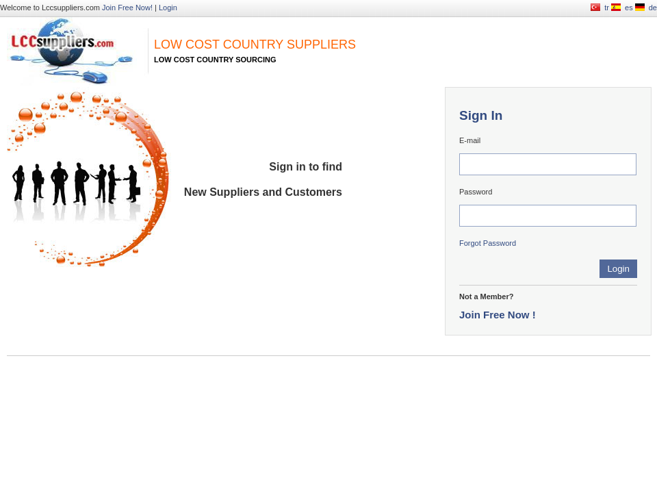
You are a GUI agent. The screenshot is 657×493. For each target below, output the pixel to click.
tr (606, 7)
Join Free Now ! (497, 314)
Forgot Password (487, 243)
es (629, 7)
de (653, 7)
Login (168, 7)
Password (475, 192)
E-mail (469, 140)
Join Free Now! (127, 7)
